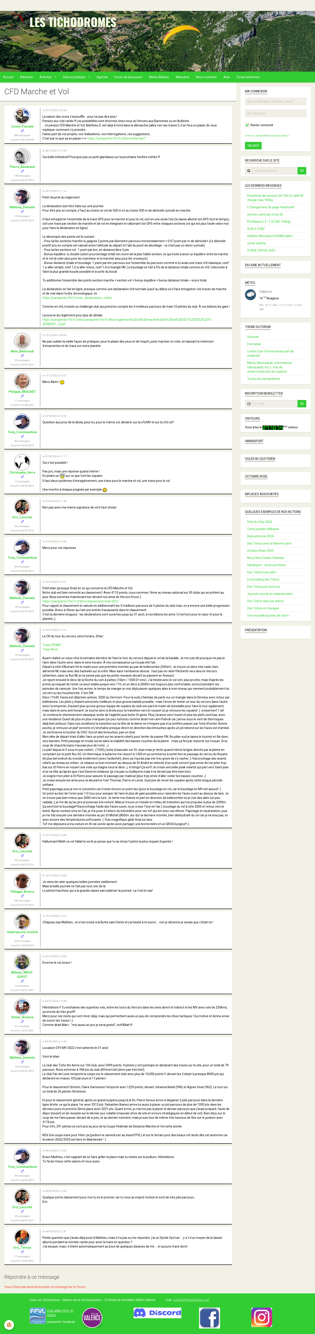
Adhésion (26, 77)
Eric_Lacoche (22, 517)
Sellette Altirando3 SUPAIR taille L (270, 236)
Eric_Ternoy (22, 1247)
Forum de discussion (128, 77)
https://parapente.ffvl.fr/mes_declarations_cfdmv (77, 298)
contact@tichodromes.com (191, 1300)
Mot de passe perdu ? (278, 135)
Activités (46, 77)
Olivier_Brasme (22, 1017)
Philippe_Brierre (22, 891)
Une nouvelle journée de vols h (268, 615)
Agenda (102, 77)
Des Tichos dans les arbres (265, 601)
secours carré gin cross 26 (265, 214)
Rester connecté (259, 125)
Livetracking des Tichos (263, 579)
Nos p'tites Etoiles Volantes (265, 558)
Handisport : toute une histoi (266, 565)
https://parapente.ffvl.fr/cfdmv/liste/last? (117, 138)
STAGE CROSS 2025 (261, 250)
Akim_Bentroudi (22, 351)
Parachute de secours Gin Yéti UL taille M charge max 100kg (275, 198)
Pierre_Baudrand (22, 167)
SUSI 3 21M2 (256, 229)
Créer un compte (254, 135)
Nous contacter (206, 77)
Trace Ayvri (50, 649)
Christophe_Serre (22, 472)
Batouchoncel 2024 (260, 536)
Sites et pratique (74, 77)
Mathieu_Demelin (22, 207)
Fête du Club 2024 (259, 522)
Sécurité (253, 337)
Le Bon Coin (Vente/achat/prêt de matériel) (270, 353)
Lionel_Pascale (22, 126)
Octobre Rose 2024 (260, 550)
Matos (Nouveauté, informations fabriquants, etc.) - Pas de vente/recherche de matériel (269, 367)
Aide (227, 77)
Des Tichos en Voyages (263, 608)
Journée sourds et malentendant (270, 594)
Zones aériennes (248, 77)
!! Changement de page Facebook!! (270, 207)
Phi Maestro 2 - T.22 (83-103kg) (268, 221)
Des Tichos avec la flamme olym (269, 543)
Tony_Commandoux (22, 432)
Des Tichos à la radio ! (262, 572)
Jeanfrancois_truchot (22, 932)
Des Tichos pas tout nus (263, 586)
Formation (254, 344)
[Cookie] (9, 1325)
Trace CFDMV (51, 645)
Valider (253, 145)
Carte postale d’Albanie (263, 529)
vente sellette (256, 243)
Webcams (182, 77)
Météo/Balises (159, 77)
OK (302, 170)
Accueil (8, 77)
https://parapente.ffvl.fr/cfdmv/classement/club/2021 (80, 601)
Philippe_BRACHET (22, 391)
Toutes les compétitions (263, 379)
